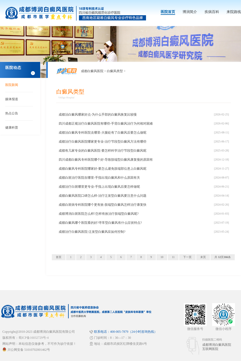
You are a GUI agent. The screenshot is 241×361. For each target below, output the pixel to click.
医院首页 (168, 12)
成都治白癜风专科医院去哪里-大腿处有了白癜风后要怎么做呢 (102, 132)
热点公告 (11, 113)
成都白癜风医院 (92, 71)
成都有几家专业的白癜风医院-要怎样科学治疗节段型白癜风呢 (102, 150)
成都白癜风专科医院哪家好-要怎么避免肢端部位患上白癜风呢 (102, 168)
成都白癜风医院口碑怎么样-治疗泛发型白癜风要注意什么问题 (102, 195)
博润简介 (190, 12)
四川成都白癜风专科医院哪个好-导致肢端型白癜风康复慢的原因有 (106, 159)
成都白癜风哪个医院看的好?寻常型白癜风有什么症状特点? (100, 222)
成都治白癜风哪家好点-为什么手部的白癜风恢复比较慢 (98, 114)
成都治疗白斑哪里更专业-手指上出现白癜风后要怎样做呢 (99, 186)
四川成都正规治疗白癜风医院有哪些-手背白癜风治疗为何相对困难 (106, 123)
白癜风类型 (115, 71)
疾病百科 (212, 12)
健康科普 (11, 127)
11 (173, 257)
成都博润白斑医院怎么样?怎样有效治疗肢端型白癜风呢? (99, 213)
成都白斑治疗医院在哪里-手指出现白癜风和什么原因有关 (99, 177)
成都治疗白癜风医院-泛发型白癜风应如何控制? (92, 231)
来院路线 (234, 12)
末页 (203, 257)
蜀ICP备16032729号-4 (33, 337)
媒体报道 (11, 99)
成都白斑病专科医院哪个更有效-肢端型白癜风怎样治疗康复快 (102, 204)
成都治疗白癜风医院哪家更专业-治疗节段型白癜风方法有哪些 (102, 141)
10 (161, 257)
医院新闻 (11, 85)
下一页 (187, 257)
